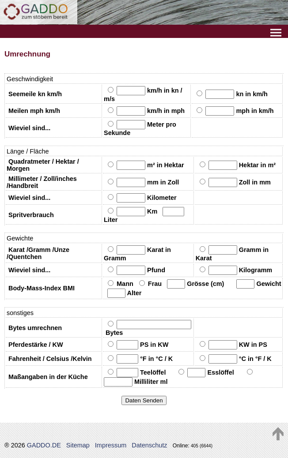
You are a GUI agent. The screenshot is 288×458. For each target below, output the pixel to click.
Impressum (110, 445)
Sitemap (78, 445)
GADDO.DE (44, 445)
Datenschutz (149, 445)
